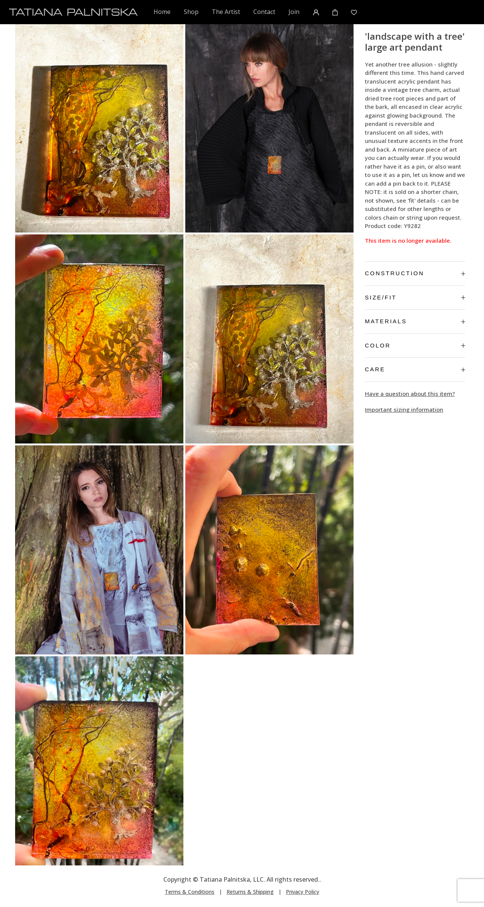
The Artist (226, 12)
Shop (191, 12)
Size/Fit (415, 297)
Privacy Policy (302, 891)
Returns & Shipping (250, 891)
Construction (415, 273)
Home (162, 11)
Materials (415, 321)
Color (415, 345)
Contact (264, 12)
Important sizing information (404, 409)
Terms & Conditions (189, 891)
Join (294, 12)
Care (415, 369)
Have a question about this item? (410, 393)
